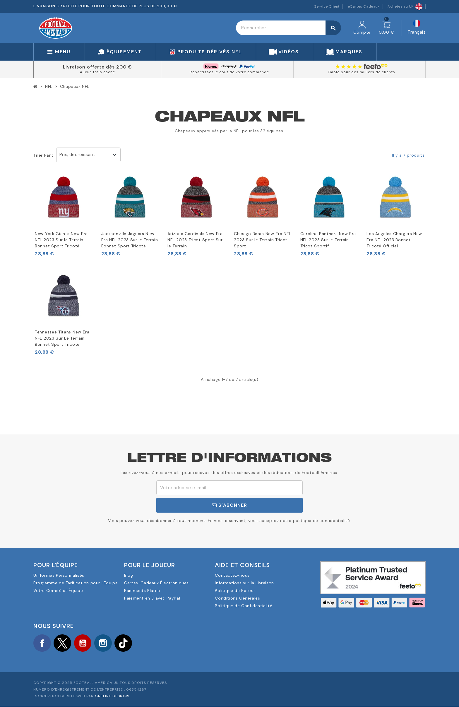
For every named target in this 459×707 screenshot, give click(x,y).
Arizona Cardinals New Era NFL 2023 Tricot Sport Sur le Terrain (195, 240)
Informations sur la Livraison (244, 583)
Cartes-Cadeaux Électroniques (156, 583)
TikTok (124, 643)
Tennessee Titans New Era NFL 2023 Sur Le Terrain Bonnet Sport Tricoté (62, 338)
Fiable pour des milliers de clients (361, 72)
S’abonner (229, 505)
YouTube (83, 643)
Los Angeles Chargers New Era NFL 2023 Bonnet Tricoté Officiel (394, 240)
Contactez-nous (232, 575)
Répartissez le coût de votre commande (229, 72)
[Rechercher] (288, 27)
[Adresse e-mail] (229, 487)
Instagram (103, 643)
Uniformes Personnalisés (58, 575)
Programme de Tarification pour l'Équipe (75, 583)
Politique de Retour (235, 590)
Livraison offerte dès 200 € (97, 67)
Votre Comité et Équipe (58, 590)
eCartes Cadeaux (364, 6)
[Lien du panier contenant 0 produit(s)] (386, 27)
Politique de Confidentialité (243, 605)
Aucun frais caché (97, 72)
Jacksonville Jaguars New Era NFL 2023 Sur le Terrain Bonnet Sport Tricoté (129, 240)
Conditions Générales (237, 598)
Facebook (42, 643)
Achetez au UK (405, 6)
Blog (128, 575)
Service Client (327, 6)
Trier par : (43, 155)
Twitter (62, 643)
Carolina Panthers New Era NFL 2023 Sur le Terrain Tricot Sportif (328, 240)
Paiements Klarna (142, 590)
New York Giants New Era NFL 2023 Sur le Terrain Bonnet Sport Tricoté (61, 240)
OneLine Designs (112, 696)
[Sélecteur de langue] (417, 28)
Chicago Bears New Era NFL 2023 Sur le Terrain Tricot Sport (262, 240)
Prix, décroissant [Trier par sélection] (77, 155)
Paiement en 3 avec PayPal (152, 598)
